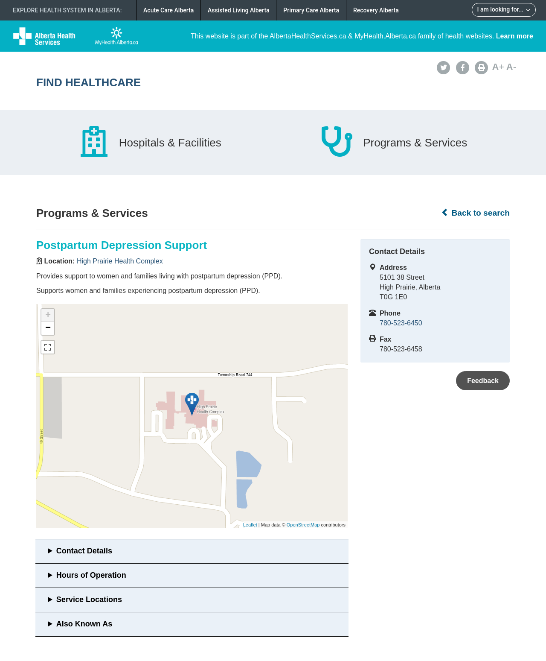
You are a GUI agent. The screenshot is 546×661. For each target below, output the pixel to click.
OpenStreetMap (303, 524)
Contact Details (84, 551)
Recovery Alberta (376, 10)
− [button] (48, 328)
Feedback (483, 380)
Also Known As (84, 624)
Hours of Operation (91, 575)
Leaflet (250, 524)
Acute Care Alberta (168, 10)
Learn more (514, 36)
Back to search (475, 212)
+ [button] (48, 315)
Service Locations (89, 599)
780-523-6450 (401, 323)
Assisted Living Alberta (239, 10)
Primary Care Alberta (311, 10)
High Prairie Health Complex (120, 261)
